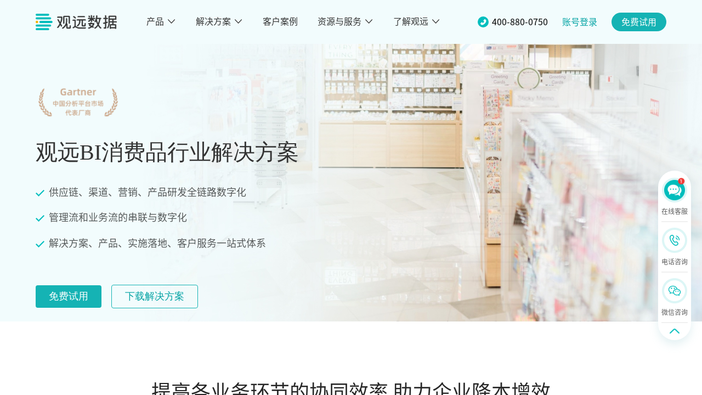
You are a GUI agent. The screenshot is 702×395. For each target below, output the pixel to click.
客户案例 (280, 21)
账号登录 (579, 22)
